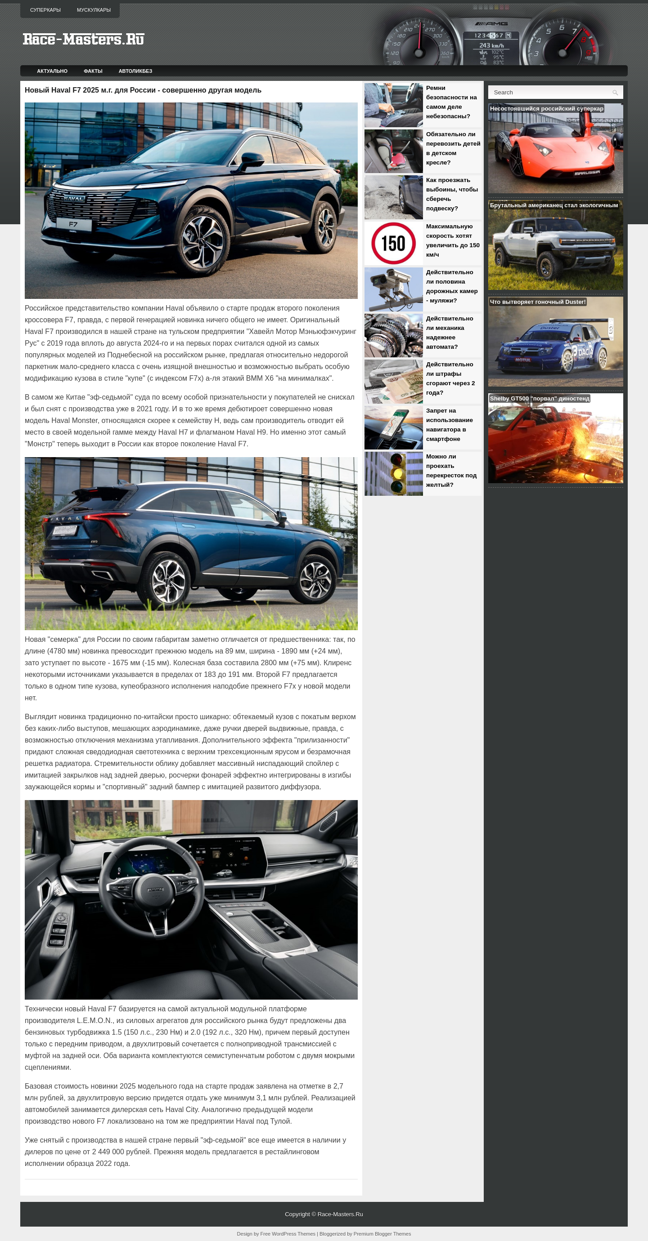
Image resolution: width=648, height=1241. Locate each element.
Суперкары (45, 10)
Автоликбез (136, 71)
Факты (93, 71)
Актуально (52, 71)
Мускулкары (94, 10)
